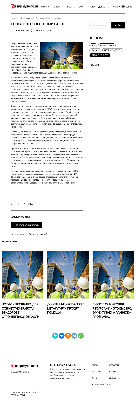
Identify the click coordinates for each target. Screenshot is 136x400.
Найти (118, 25)
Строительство (21, 30)
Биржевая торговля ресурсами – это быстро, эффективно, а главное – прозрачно (112, 310)
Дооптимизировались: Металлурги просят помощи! (65, 308)
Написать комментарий (27, 225)
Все (93, 45)
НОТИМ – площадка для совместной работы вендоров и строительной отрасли (20, 310)
